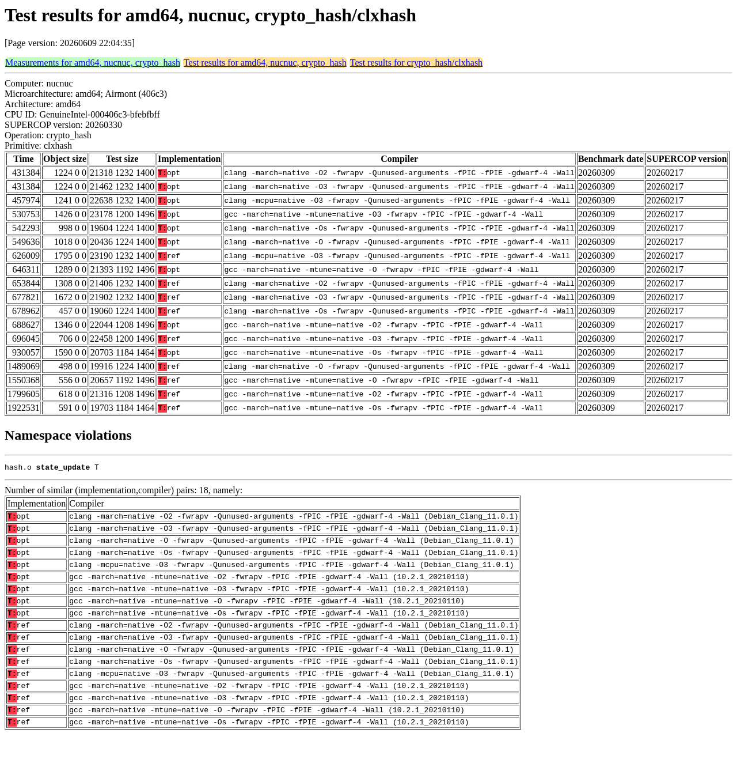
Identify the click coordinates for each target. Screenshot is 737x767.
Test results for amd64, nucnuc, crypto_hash (265, 62)
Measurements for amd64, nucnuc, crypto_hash (92, 62)
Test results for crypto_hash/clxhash (416, 62)
